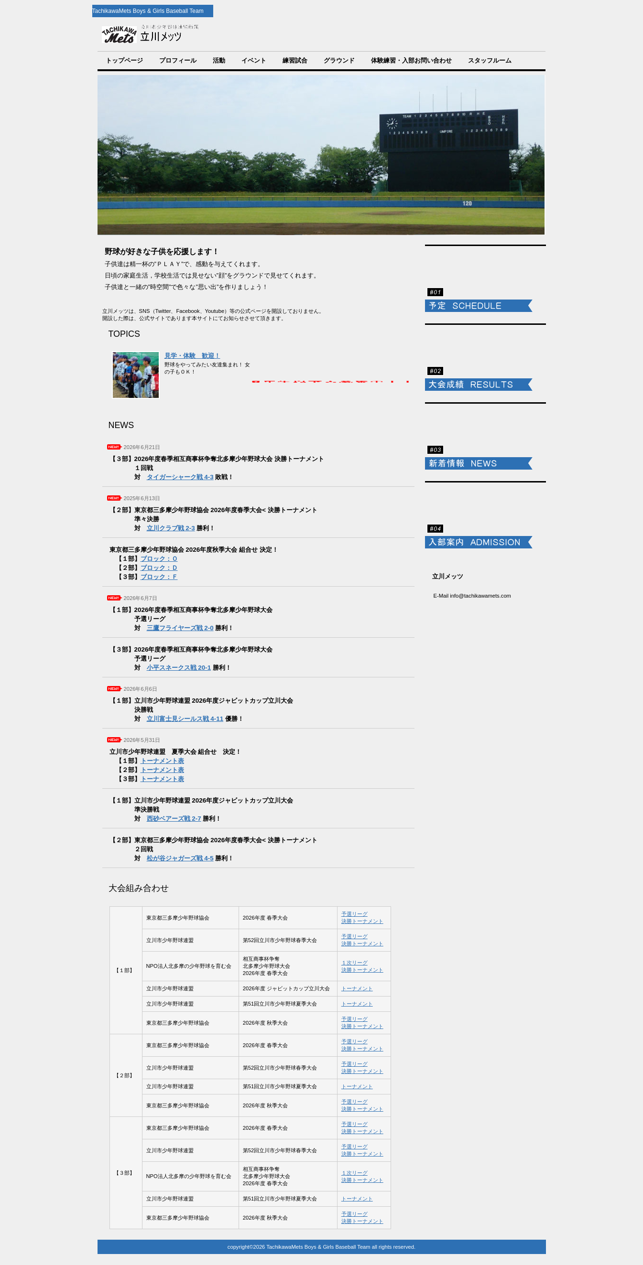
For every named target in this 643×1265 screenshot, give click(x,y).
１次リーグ (354, 962)
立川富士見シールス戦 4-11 (185, 718)
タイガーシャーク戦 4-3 (180, 477)
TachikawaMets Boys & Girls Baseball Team (259, 34)
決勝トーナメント (362, 921)
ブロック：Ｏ (159, 558)
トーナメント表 (162, 760)
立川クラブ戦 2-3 (171, 528)
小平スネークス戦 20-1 (179, 667)
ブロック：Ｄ (159, 567)
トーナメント (357, 988)
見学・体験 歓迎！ (192, 355)
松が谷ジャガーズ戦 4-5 (180, 858)
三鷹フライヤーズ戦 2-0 (180, 628)
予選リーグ (354, 914)
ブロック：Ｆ (159, 576)
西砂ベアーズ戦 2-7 (174, 818)
